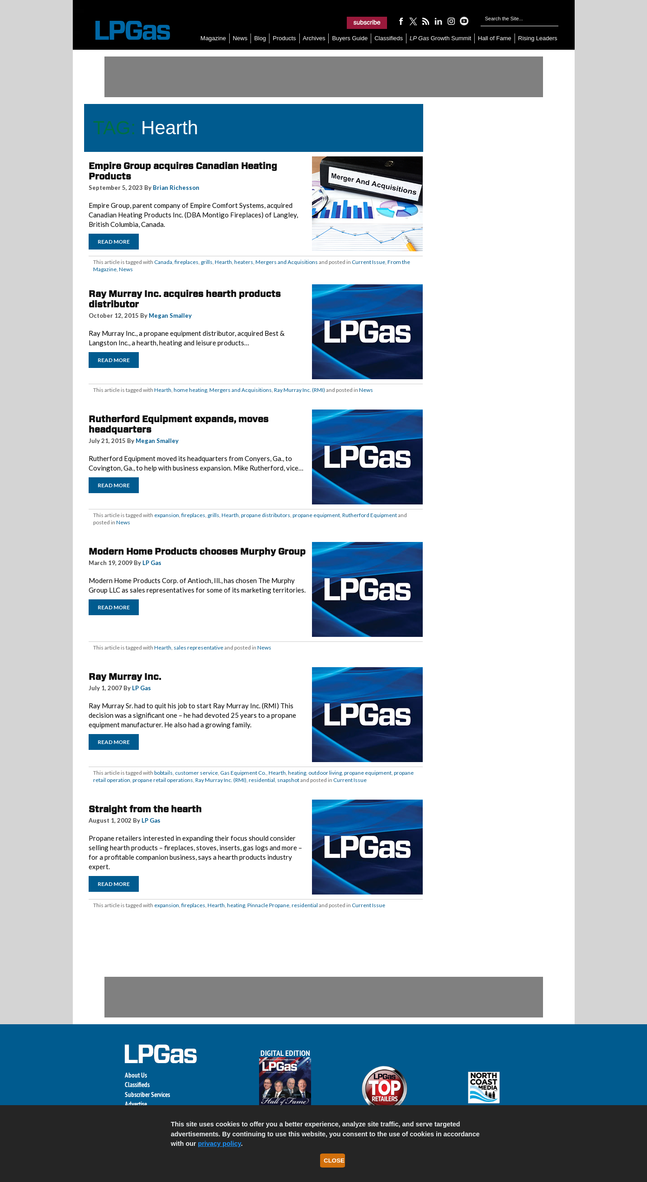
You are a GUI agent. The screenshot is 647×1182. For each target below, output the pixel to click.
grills (207, 262)
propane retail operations (162, 780)
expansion (166, 515)
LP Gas (151, 562)
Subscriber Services (147, 1094)
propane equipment (316, 515)
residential (262, 780)
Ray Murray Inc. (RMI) (299, 389)
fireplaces (186, 262)
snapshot (288, 780)
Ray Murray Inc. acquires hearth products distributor (185, 299)
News (240, 38)
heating (297, 772)
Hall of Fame (494, 38)
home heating (190, 389)
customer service (196, 772)
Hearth (223, 262)
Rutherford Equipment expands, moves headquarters (179, 424)
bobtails (163, 772)
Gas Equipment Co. (243, 772)
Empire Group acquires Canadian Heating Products (183, 171)
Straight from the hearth (145, 809)
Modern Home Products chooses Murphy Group (197, 551)
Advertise (136, 1104)
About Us (136, 1075)
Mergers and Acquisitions (286, 262)
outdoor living (325, 772)
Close (334, 1160)
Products (284, 38)
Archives (314, 38)
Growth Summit (440, 38)
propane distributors (265, 515)
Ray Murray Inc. (125, 676)
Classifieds (388, 38)
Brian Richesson (176, 187)
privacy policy (219, 1143)
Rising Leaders (537, 38)
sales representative (198, 647)
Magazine (213, 38)
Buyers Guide (350, 38)
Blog (260, 38)
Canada (163, 262)
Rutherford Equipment (369, 515)
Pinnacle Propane (268, 905)
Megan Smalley (170, 315)
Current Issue (368, 262)
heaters (243, 262)
